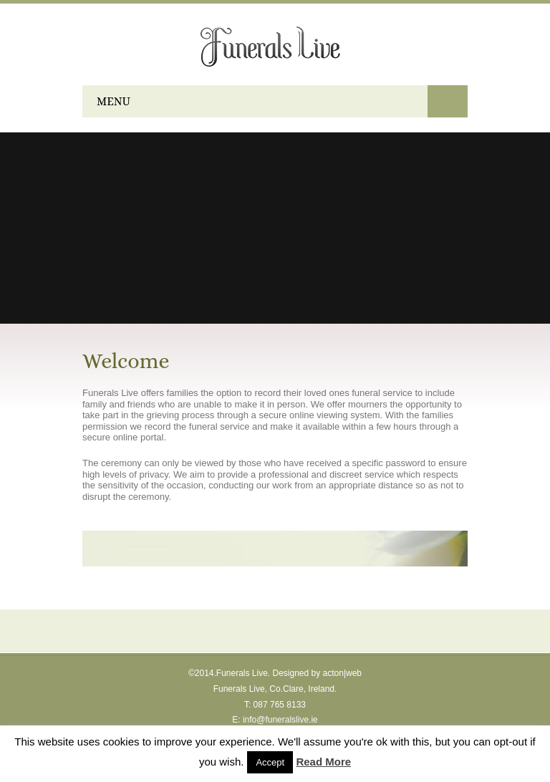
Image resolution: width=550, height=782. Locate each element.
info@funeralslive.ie (280, 720)
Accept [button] (270, 762)
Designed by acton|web (317, 673)
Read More (323, 762)
